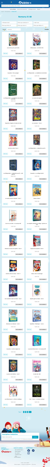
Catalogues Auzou (32, 9)
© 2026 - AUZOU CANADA (25, 461)
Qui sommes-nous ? (18, 449)
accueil (2, 11)
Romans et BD (14, 11)
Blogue (38, 9)
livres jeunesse (7, 11)
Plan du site (34, 463)
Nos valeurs (16, 453)
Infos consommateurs (18, 456)
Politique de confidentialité (28, 439)
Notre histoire (17, 451)
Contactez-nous (17, 454)
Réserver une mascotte (22, 9)
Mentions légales (17, 463)
